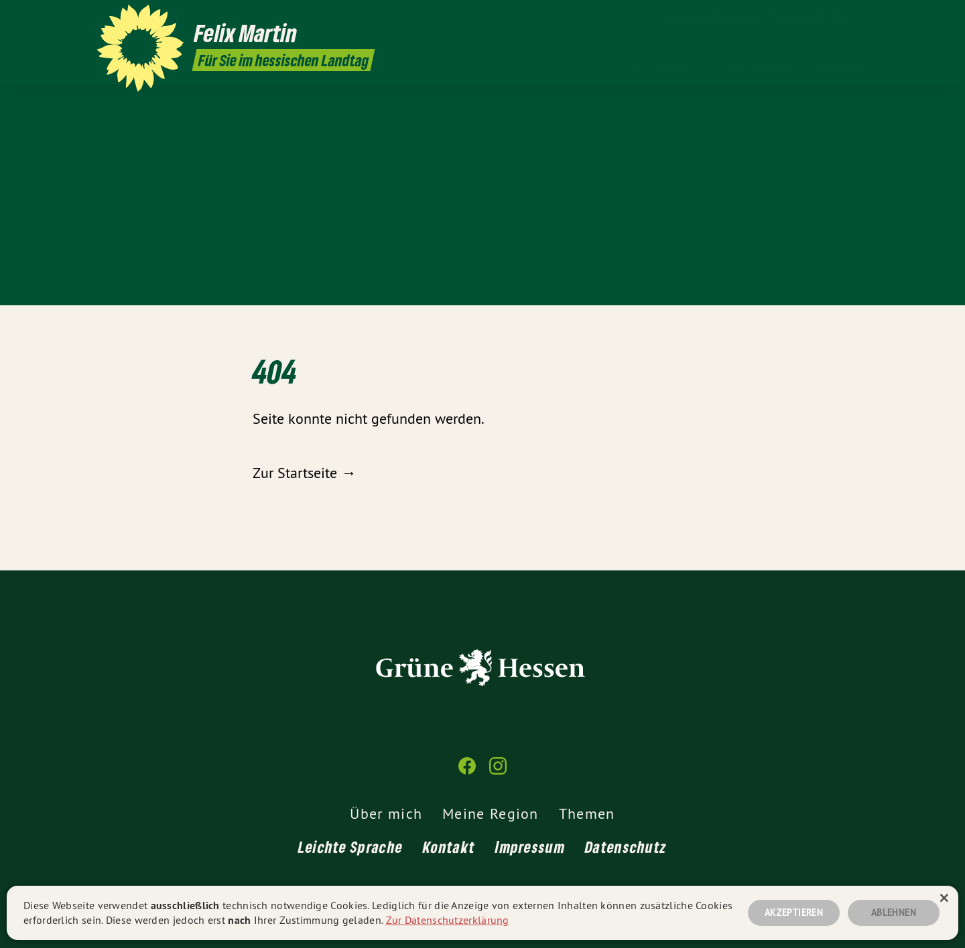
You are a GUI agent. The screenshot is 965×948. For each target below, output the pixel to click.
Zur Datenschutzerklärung (447, 920)
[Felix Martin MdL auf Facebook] (841, 18)
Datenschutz (626, 846)
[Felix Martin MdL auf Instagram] (861, 18)
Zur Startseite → (304, 472)
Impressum (530, 846)
